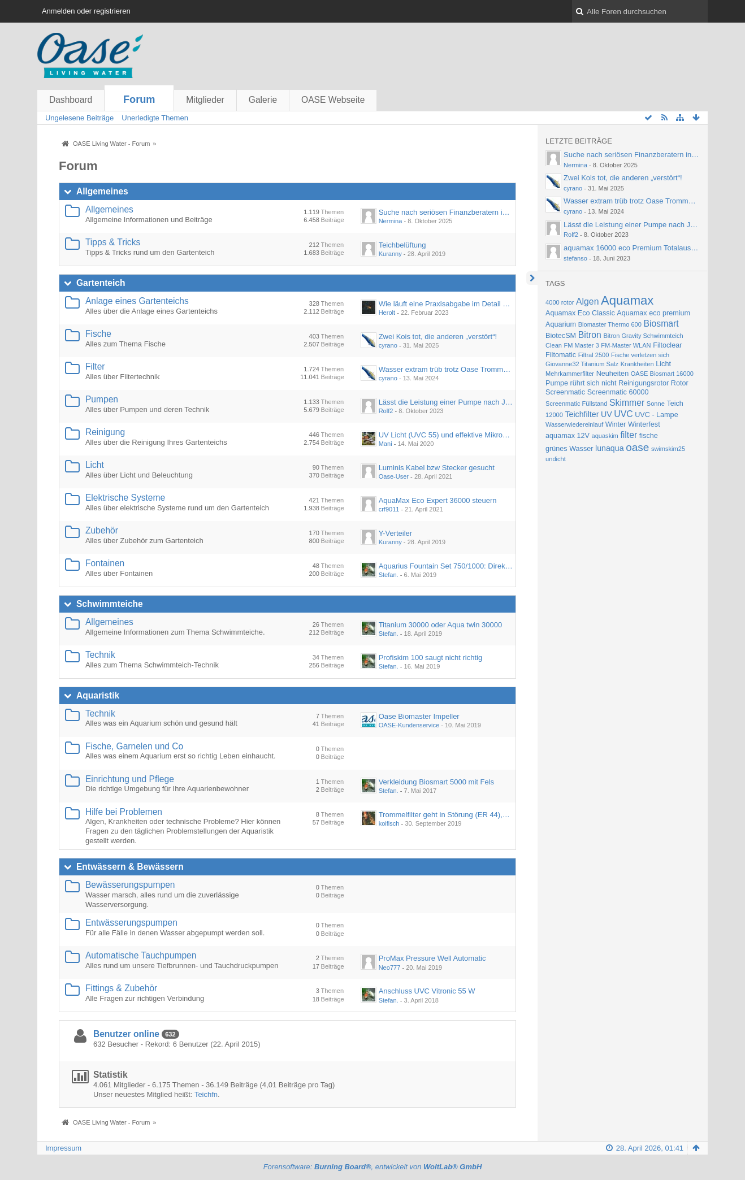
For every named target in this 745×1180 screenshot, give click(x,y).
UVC (623, 414)
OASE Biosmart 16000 (662, 373)
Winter (615, 424)
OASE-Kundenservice (409, 725)
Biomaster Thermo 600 (610, 324)
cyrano (388, 345)
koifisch (389, 823)
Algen (587, 301)
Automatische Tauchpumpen (141, 955)
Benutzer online (126, 1034)
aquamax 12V (567, 436)
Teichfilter (582, 414)
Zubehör (101, 530)
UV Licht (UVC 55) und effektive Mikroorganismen (460, 435)
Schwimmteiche (109, 604)
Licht (94, 465)
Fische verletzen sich (640, 355)
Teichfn (206, 1094)
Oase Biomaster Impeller (419, 716)
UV (606, 414)
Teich (674, 403)
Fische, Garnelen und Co (134, 746)
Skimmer (626, 402)
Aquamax (627, 300)
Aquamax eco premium (653, 313)
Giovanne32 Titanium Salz (581, 364)
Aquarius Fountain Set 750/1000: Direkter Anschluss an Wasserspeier (492, 566)
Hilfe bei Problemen (123, 812)
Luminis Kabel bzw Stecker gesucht (437, 467)
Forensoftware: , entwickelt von (372, 1166)
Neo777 (390, 967)
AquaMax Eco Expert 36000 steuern (438, 500)
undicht (555, 458)
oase (637, 447)
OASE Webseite (333, 100)
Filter (95, 366)
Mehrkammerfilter (569, 373)
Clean (553, 345)
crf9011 (389, 509)
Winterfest (644, 424)
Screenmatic (565, 392)
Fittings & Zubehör (121, 988)
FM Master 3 (581, 345)
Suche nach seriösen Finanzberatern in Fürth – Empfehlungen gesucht (494, 212)
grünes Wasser (569, 449)
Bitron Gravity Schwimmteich (643, 335)
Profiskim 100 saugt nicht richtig (431, 657)
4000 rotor (559, 302)
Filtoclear (667, 345)
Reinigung (105, 432)
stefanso (575, 258)
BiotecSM (560, 336)
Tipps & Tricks (112, 242)
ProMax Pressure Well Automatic (432, 958)
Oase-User (394, 476)
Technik (100, 655)
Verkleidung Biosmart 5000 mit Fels (436, 782)
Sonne (656, 403)
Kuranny (390, 253)
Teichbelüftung (402, 245)
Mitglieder (205, 100)
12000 (554, 414)
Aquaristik (97, 695)
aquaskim (605, 435)
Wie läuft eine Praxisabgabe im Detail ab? (447, 304)
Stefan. (389, 574)
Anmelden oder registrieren (86, 11)
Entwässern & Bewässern (130, 866)
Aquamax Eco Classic (580, 313)
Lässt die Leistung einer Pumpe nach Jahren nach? (462, 402)
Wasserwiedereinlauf (574, 424)
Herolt (387, 312)
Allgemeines (102, 191)
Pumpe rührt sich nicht (580, 383)
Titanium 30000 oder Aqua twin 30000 (441, 625)
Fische (98, 334)
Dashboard (70, 100)
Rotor (679, 383)
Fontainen (104, 563)
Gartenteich (100, 283)
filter (628, 435)
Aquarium (560, 324)
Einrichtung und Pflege (129, 779)
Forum (139, 99)
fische (648, 436)
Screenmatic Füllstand (576, 403)
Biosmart (660, 323)
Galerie (263, 100)
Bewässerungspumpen (130, 885)
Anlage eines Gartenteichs (137, 301)
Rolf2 (386, 410)
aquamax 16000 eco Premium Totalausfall (632, 248)
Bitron (589, 335)
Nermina (390, 221)
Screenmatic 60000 (618, 392)
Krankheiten (637, 364)
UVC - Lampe (656, 415)
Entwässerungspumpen (131, 922)
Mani (385, 443)
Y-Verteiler (396, 533)
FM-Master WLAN (626, 345)
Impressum (63, 1148)
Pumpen (101, 399)
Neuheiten (612, 374)
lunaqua (609, 448)
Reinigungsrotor (643, 383)
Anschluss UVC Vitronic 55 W (427, 991)
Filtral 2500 (593, 355)
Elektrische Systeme (125, 497)
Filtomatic (560, 355)
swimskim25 (668, 448)
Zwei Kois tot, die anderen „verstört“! (438, 336)
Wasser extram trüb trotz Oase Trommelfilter (451, 369)
